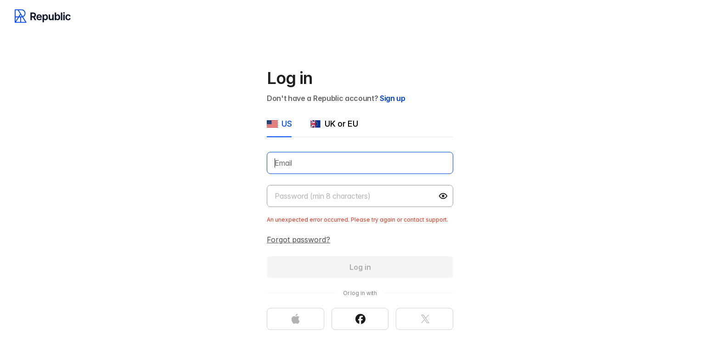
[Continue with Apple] (295, 319)
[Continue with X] (424, 319)
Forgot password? (298, 239)
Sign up (392, 98)
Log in (360, 267)
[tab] (279, 127)
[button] (444, 196)
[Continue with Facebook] (360, 319)
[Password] (360, 196)
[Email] (360, 163)
